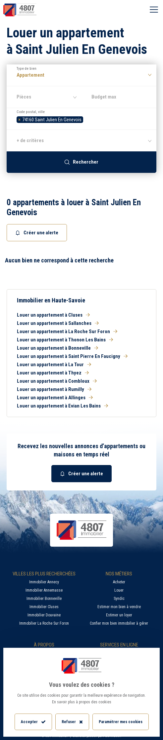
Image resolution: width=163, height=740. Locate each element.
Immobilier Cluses (44, 606)
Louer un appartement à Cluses (53, 315)
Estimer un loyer (119, 615)
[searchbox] (86, 118)
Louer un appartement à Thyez (53, 373)
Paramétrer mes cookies (120, 722)
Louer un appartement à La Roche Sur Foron (67, 331)
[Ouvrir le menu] (154, 10)
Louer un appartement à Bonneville (57, 348)
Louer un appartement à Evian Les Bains (62, 406)
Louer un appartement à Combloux (57, 381)
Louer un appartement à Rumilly (54, 389)
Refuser (72, 722)
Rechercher (81, 162)
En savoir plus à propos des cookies (81, 702)
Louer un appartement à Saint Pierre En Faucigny (72, 356)
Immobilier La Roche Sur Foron (44, 623)
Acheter (119, 582)
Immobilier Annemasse (44, 590)
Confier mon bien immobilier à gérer (119, 623)
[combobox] (81, 119)
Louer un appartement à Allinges (55, 398)
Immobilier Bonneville (44, 598)
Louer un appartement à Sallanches (58, 323)
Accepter (33, 722)
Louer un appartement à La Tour (54, 365)
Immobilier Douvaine (44, 615)
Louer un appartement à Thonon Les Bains (65, 340)
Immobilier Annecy (44, 582)
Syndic (119, 598)
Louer (119, 590)
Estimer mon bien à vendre (119, 606)
